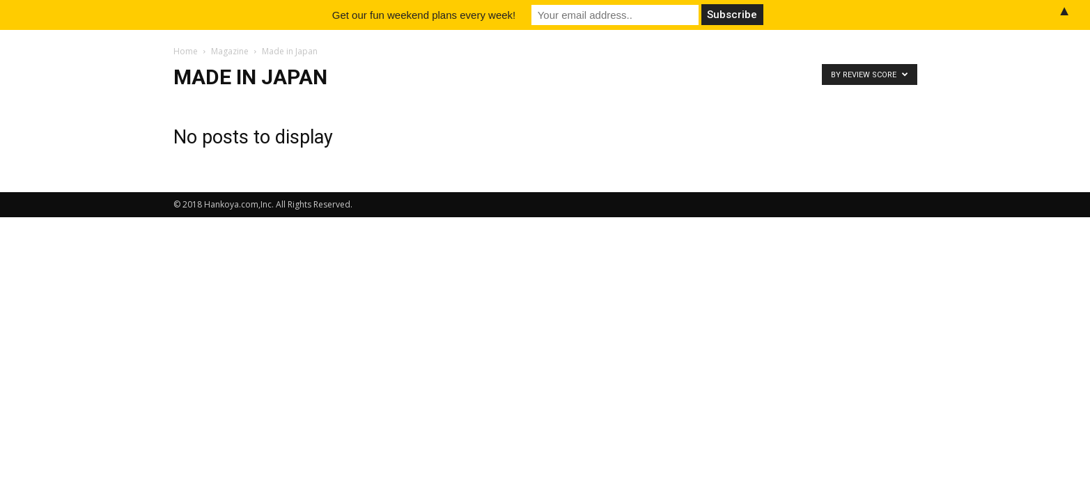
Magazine (230, 51)
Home (185, 51)
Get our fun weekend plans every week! (423, 15)
